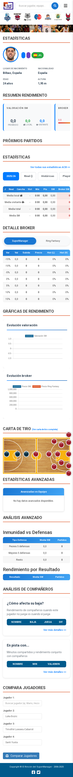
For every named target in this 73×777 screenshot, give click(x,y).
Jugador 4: (9, 736)
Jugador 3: (9, 723)
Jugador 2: (9, 710)
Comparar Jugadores (21, 755)
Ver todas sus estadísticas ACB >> (50, 167)
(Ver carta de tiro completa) (45, 429)
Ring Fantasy (53, 241)
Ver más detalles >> (54, 629)
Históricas (47, 176)
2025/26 (11, 176)
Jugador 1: (9, 697)
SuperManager (20, 241)
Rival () (28, 176)
